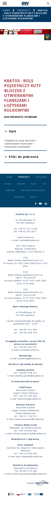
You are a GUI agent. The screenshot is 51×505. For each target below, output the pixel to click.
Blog (34, 184)
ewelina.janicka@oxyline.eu (29, 375)
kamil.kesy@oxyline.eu (29, 398)
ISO (44, 184)
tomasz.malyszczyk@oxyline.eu (29, 433)
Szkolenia (41, 177)
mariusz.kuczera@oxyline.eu (29, 419)
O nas (8, 184)
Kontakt (10, 190)
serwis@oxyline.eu (29, 349)
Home (6, 10)
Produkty (24, 10)
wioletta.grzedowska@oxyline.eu (29, 473)
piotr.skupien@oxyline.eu (29, 456)
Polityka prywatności (33, 190)
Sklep (33, 197)
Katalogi (19, 197)
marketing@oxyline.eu (29, 358)
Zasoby (21, 184)
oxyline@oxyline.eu (29, 240)
